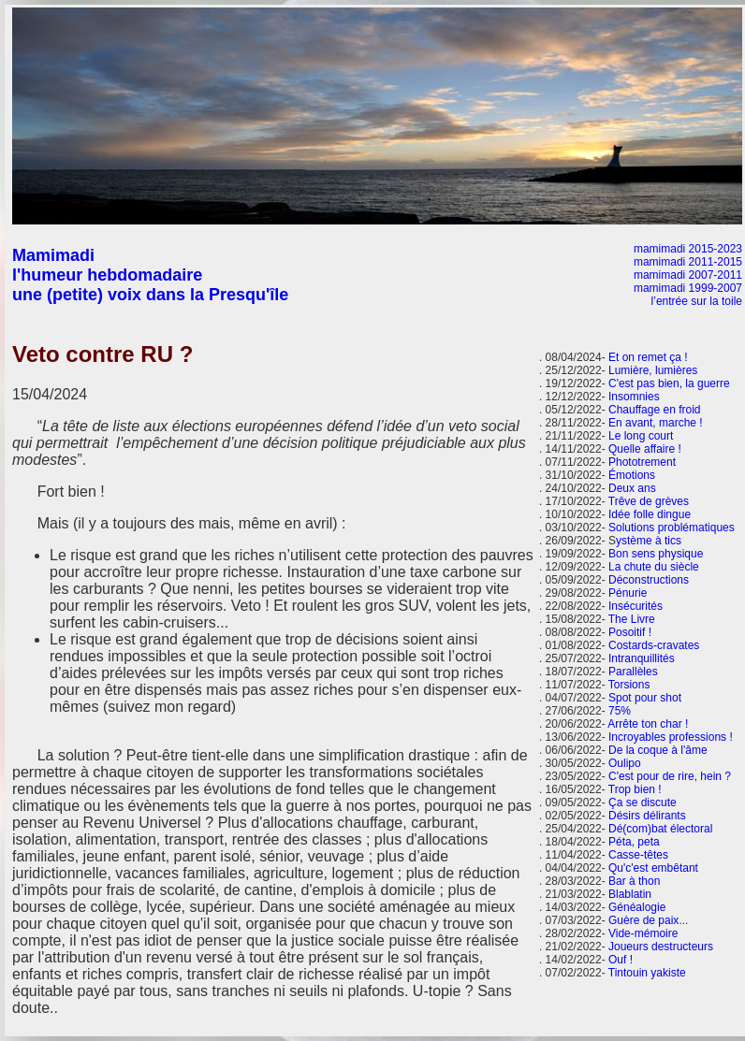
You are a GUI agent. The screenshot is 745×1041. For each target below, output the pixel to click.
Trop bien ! (635, 789)
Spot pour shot (644, 697)
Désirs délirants (647, 815)
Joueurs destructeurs (660, 946)
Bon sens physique (655, 553)
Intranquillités (641, 658)
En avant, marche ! (655, 422)
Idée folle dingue (649, 514)
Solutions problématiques (671, 527)
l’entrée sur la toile (696, 301)
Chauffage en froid (654, 409)
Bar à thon (634, 881)
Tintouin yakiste (647, 972)
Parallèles (633, 671)
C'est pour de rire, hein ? (669, 776)
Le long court (640, 435)
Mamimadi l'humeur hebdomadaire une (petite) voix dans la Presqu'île (150, 275)
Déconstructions (648, 579)
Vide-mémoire (643, 933)
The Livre (631, 619)
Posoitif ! (629, 632)
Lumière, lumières (652, 370)
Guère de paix (643, 920)
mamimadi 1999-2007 (688, 288)
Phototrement (642, 462)
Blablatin (629, 894)
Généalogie (636, 907)
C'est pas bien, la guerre (669, 383)
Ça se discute (642, 802)
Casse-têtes (638, 854)
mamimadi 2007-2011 (688, 275)
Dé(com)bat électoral (660, 828)
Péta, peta (634, 841)
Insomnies (634, 396)
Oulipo (624, 763)
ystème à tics (648, 540)
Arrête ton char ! (647, 723)
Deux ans (632, 488)
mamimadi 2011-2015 (688, 261)
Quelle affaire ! (644, 448)
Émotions (631, 475)
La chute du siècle (653, 566)
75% (619, 710)
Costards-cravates (653, 645)
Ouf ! (620, 959)
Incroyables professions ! (670, 737)
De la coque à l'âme (658, 750)
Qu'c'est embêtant (653, 868)
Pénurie (627, 593)
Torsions (629, 684)
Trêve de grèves (648, 501)
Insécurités (635, 606)
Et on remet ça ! (648, 357)
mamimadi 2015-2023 (688, 248)
